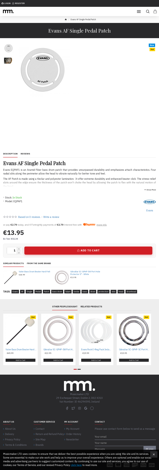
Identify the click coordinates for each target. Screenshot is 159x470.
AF (22, 291)
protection (103, 291)
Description (10, 154)
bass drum (57, 291)
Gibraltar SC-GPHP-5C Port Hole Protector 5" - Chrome (134, 349)
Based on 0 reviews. (29, 216)
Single (29, 291)
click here (76, 465)
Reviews (25, 154)
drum (92, 291)
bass (85, 291)
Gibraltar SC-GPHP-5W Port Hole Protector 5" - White (85, 273)
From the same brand (39, 263)
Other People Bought (64, 306)
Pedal (38, 291)
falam (67, 291)
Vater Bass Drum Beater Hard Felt (34, 271)
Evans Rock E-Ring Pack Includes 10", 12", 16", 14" (96, 349)
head (121, 291)
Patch (46, 291)
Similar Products (13, 263)
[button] (75, 367)
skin (113, 291)
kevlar (76, 291)
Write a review (51, 216)
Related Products (91, 306)
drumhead (131, 291)
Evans (15, 291)
